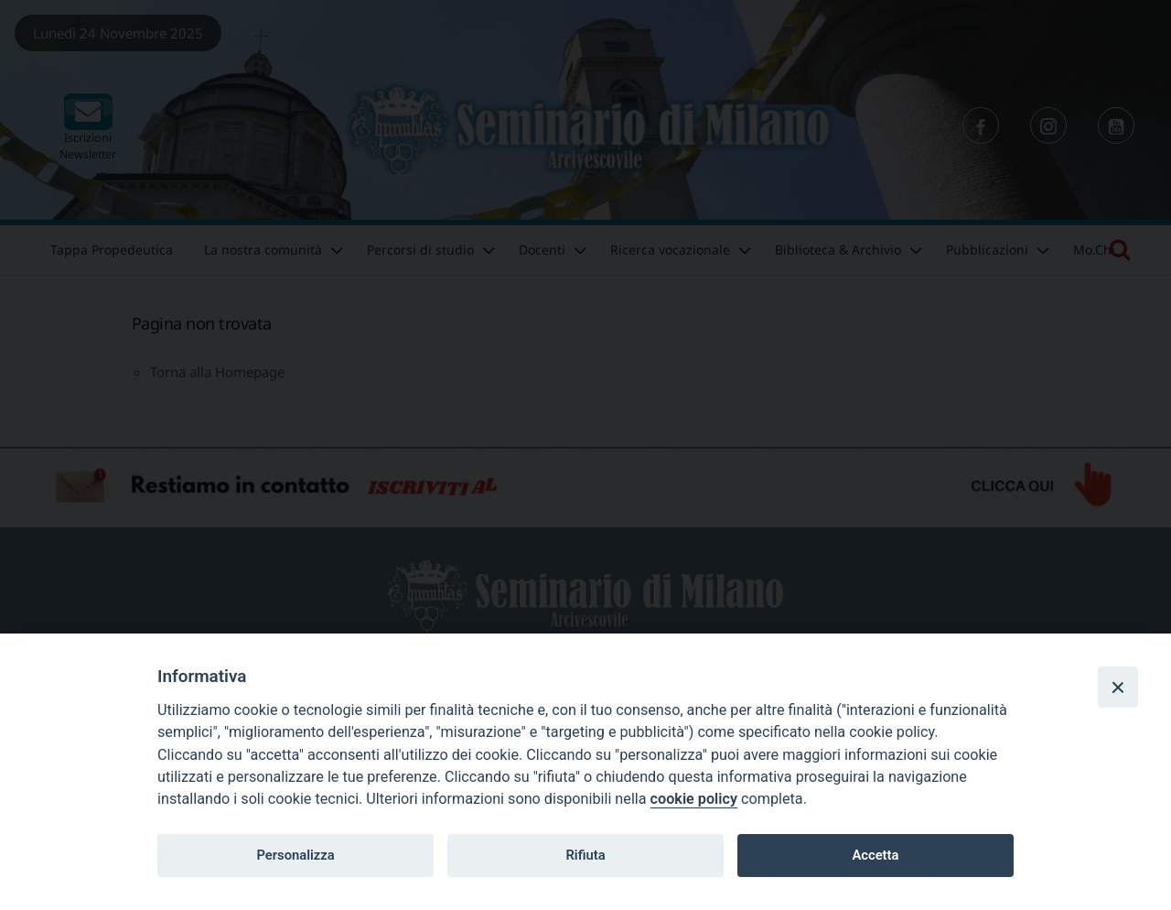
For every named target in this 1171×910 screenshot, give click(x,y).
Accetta (875, 855)
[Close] (1118, 686)
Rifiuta (585, 855)
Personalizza (295, 855)
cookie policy (693, 798)
